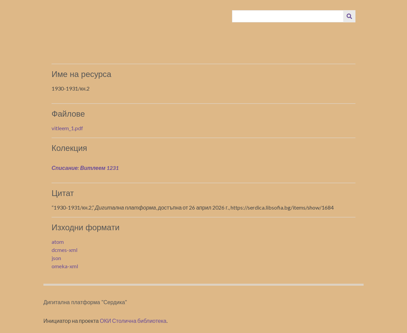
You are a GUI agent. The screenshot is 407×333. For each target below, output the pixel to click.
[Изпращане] (349, 16)
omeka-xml (65, 266)
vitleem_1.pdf (67, 128)
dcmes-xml (64, 250)
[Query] (288, 16)
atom (58, 241)
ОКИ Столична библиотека (133, 320)
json (56, 258)
